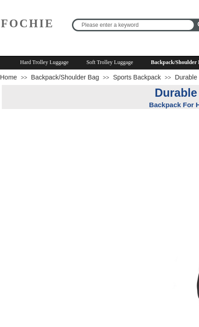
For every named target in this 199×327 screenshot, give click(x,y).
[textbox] (134, 25)
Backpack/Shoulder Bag (65, 77)
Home (8, 77)
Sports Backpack (137, 77)
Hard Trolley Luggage (44, 62)
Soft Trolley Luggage (110, 62)
